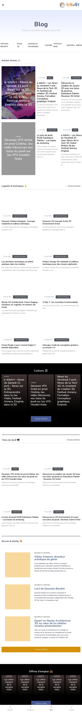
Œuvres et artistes (42, 553)
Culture (48, 45)
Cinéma (18, 136)
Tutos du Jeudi (76, 78)
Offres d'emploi (9, 676)
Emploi (79, 45)
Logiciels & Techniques (20, 216)
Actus (18, 78)
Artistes (70, 45)
